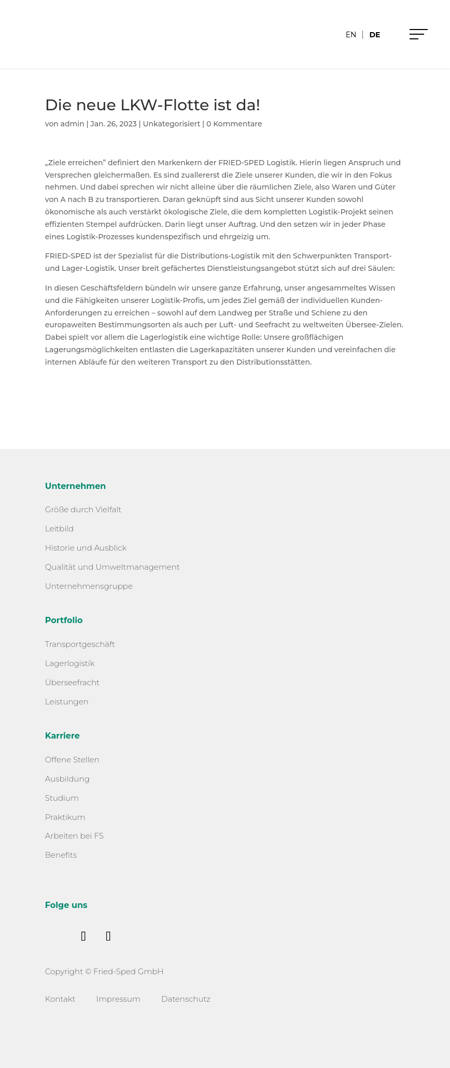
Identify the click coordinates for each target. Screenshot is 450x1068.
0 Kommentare (234, 123)
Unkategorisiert (171, 123)
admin (73, 123)
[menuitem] (351, 34)
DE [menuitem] (374, 34)
